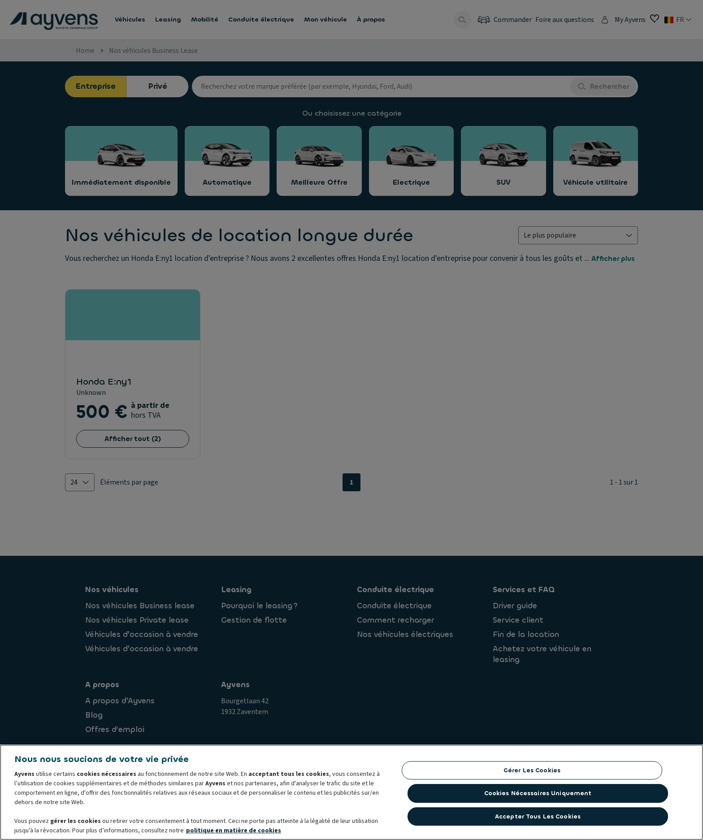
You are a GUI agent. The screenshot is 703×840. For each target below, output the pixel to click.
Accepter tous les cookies (538, 816)
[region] (351, 792)
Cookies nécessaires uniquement (538, 793)
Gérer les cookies (531, 770)
